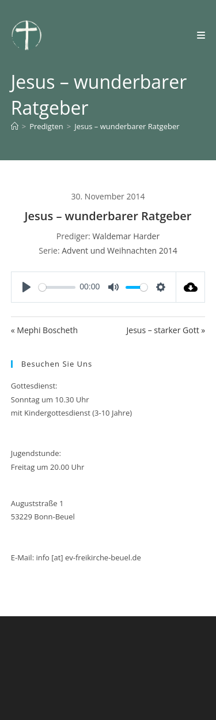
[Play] (26, 287)
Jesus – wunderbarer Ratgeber (126, 126)
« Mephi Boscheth (44, 330)
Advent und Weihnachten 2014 (119, 250)
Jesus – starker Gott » (166, 330)
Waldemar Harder (126, 236)
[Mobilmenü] (201, 35)
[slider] (57, 287)
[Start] (14, 126)
